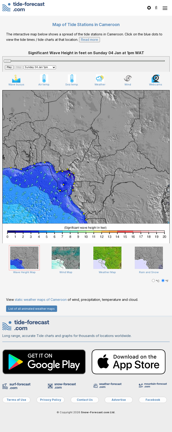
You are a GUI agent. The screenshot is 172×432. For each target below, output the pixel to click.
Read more (89, 40)
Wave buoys (16, 80)
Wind (128, 80)
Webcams (155, 80)
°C (156, 281)
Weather (100, 80)
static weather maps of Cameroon (41, 300)
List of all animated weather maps (31, 308)
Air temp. (44, 80)
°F (164, 281)
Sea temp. (72, 80)
